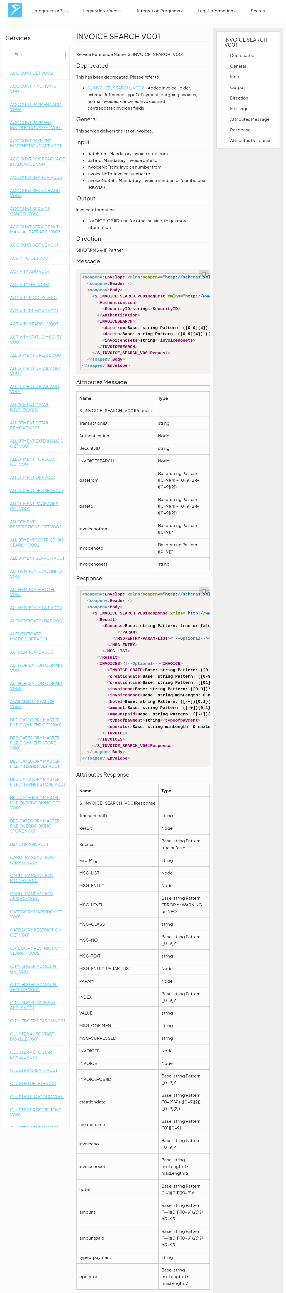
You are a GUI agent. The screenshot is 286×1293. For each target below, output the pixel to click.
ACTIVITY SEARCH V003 (34, 323)
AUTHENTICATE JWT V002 (36, 607)
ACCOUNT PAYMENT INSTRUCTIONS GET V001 (36, 125)
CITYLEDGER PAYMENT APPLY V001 (33, 1005)
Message (239, 108)
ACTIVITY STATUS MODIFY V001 (36, 339)
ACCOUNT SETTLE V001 (34, 244)
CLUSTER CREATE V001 (33, 1070)
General (238, 65)
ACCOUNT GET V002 (31, 72)
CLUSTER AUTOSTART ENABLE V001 (32, 1054)
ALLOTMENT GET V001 (32, 477)
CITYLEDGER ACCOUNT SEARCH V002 (34, 987)
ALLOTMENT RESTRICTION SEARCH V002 (36, 542)
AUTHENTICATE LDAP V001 (37, 620)
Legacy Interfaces (102, 10)
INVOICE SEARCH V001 (246, 42)
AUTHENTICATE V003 (31, 651)
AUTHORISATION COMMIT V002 (36, 685)
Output (237, 87)
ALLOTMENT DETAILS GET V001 (35, 370)
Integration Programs (160, 10)
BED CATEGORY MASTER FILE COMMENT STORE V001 (35, 742)
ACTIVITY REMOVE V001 (34, 310)
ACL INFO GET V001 (30, 258)
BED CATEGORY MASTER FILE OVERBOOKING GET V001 (35, 802)
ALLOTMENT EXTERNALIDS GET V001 (36, 443)
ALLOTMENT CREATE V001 (36, 355)
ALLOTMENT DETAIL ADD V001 (34, 389)
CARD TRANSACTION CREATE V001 (31, 859)
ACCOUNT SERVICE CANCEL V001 (30, 211)
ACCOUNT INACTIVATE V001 (33, 88)
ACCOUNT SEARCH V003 (36, 177)
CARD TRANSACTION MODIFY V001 (31, 878)
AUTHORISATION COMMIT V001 (36, 667)
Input (235, 76)
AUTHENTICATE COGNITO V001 (36, 573)
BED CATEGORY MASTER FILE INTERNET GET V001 (35, 763)
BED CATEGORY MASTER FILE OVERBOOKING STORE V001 (35, 825)
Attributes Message (250, 119)
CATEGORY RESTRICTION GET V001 (35, 932)
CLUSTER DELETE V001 (33, 1083)
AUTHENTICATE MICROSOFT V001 (28, 636)
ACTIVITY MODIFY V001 (33, 297)
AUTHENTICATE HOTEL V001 (32, 592)
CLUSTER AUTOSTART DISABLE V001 (32, 1036)
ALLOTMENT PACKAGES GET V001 (34, 506)
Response (240, 129)
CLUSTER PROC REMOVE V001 (35, 1112)
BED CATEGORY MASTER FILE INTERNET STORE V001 (37, 781)
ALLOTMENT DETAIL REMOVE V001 (29, 425)
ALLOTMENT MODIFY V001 (36, 490)
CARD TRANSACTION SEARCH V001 (31, 896)
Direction (239, 97)
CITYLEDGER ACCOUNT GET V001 (34, 968)
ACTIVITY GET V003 (29, 284)
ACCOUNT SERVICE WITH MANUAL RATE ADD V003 (36, 229)
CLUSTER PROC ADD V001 (37, 1096)
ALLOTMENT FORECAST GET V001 (34, 461)
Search (258, 10)
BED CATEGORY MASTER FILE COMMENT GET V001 (36, 722)
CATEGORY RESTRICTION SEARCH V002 (35, 950)
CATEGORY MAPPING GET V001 (36, 914)
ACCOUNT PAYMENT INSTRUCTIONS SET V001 (35, 143)
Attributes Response (250, 140)
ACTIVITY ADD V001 (29, 271)
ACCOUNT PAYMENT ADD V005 (35, 106)
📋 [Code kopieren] (203, 273)
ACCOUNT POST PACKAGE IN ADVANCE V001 (37, 161)
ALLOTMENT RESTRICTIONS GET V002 (36, 524)
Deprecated (242, 55)
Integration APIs (51, 10)
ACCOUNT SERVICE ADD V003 (35, 193)
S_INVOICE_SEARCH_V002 (115, 87)
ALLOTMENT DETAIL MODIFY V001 (29, 407)
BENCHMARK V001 (29, 844)
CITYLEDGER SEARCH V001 (37, 1020)
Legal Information (217, 10)
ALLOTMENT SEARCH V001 (37, 558)
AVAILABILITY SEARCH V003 (32, 704)
